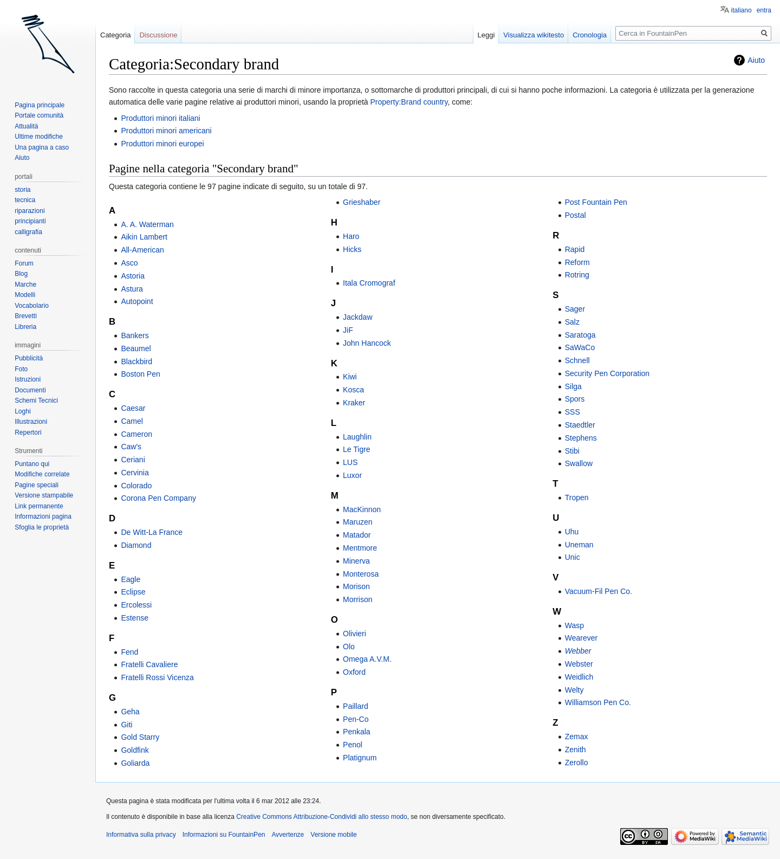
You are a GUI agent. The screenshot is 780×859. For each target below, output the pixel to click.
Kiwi (350, 376)
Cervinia (134, 472)
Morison (356, 586)
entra (764, 10)
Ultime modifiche (39, 136)
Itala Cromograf (369, 283)
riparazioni (29, 211)
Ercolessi (136, 604)
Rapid (575, 249)
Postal (575, 215)
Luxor (352, 475)
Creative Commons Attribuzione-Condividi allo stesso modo (321, 817)
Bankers (134, 335)
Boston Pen (140, 374)
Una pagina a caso (42, 147)
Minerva (356, 561)
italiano (741, 10)
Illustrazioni (31, 421)
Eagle (130, 579)
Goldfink (134, 750)
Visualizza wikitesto (533, 35)
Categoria (115, 35)
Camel (131, 421)
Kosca (353, 389)
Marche (25, 284)
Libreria (25, 327)
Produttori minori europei (162, 143)
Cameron (136, 434)
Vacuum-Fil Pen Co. (598, 591)
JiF (348, 330)
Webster (579, 664)
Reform (577, 262)
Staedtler (580, 425)
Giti (126, 724)
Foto (21, 369)
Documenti (30, 390)
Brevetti (26, 316)
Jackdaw (357, 317)
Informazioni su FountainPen (224, 834)
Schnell (577, 360)
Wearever (581, 638)
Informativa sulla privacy (141, 834)
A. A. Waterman (147, 224)
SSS (572, 412)
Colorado (136, 485)
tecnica (25, 200)
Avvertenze (287, 834)
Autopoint (137, 301)
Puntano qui (32, 464)
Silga (573, 386)
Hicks (352, 249)
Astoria (133, 276)
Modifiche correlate (42, 474)
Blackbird (136, 361)
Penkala (356, 731)
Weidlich (579, 677)
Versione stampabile (44, 495)
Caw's (131, 446)
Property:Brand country (409, 102)
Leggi (486, 35)
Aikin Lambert (144, 236)
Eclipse (133, 591)
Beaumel (136, 348)
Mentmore (360, 548)
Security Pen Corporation (607, 373)
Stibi (572, 451)
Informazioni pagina (43, 516)
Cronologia (590, 35)
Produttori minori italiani (160, 118)
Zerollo (576, 762)
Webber (578, 651)
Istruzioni (28, 379)
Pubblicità (29, 358)
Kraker (354, 402)
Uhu (572, 531)
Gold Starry (140, 737)
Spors (575, 399)
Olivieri (354, 633)
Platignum (359, 757)
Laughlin (357, 436)
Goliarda (135, 763)
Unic (572, 557)
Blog (21, 273)
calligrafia (28, 232)
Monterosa (361, 574)
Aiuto (756, 60)
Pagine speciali (36, 485)
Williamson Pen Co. (598, 702)
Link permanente (39, 506)
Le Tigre (356, 449)
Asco (129, 263)
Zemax (576, 736)
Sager (575, 309)
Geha (130, 711)
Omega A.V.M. (367, 659)
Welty (574, 690)
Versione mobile (333, 834)
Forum (24, 263)
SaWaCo (580, 347)
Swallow (579, 463)
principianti (30, 221)
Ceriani (133, 459)
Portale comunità (39, 115)
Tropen (577, 497)
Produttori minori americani (166, 130)
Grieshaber (361, 202)
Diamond (136, 545)
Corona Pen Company (158, 498)
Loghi (22, 411)
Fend (129, 652)
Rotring (577, 274)
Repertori (28, 432)
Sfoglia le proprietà (42, 527)
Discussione (158, 35)
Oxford (354, 672)
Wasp (574, 625)
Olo (349, 646)
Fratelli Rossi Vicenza (157, 677)
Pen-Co (355, 719)
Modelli (25, 295)
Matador (356, 535)
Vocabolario (32, 305)
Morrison (357, 599)
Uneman (579, 544)
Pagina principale (39, 105)
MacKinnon (362, 509)
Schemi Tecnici (36, 400)
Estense (134, 617)
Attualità (26, 126)
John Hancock (367, 343)
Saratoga (580, 335)
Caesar (133, 408)
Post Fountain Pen (596, 202)
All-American (142, 250)
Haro (351, 236)
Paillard (355, 706)
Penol (352, 744)
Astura (131, 289)
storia (22, 189)
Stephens (581, 438)
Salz (572, 322)
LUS (350, 462)
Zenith (575, 749)
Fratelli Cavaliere (149, 664)
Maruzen (357, 522)
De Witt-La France (152, 532)
